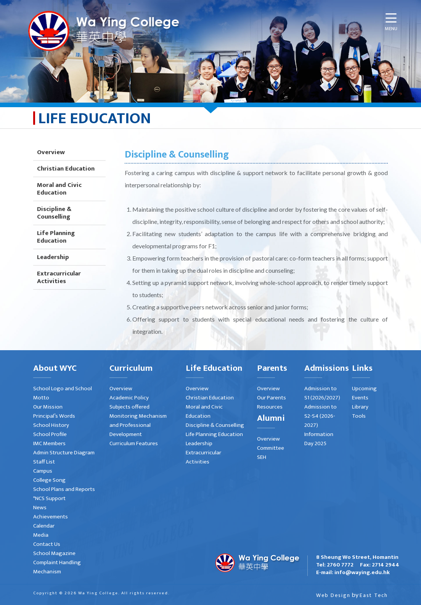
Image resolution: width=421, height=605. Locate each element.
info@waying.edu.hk (362, 572)
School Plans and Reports (64, 489)
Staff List (44, 462)
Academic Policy (129, 397)
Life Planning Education (56, 245)
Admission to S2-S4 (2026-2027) (320, 416)
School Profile (50, 434)
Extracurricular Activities (59, 285)
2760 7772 (340, 565)
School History (51, 425)
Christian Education (66, 176)
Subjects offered (129, 407)
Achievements (50, 516)
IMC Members (49, 443)
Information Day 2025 (318, 439)
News (40, 507)
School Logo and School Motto (62, 393)
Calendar (44, 526)
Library (360, 407)
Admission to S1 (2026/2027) (322, 393)
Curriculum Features (133, 443)
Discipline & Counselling (54, 221)
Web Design (333, 595)
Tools (359, 416)
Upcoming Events (364, 393)
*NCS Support (49, 498)
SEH (261, 457)
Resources (270, 407)
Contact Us (46, 544)
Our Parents (271, 397)
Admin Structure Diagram (64, 452)
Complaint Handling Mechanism (57, 567)
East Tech (374, 595)
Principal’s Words (54, 416)
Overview (51, 160)
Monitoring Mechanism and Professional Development (138, 425)
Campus (42, 471)
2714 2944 (385, 565)
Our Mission (48, 407)
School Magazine (54, 553)
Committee (270, 448)
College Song (49, 480)
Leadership (53, 265)
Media (40, 535)
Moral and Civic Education (59, 197)
